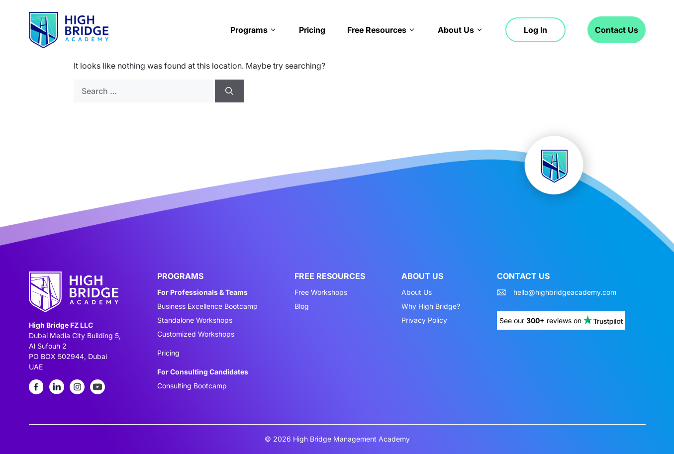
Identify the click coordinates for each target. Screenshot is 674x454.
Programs (253, 29)
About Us (460, 29)
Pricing (312, 30)
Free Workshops (320, 292)
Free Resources (381, 29)
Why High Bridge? (430, 306)
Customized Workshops (195, 334)
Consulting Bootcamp (192, 386)
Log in (535, 30)
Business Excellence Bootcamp (207, 306)
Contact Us (616, 30)
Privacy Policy (424, 320)
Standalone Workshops (194, 320)
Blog (301, 306)
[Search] (229, 91)
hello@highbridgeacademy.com (564, 292)
